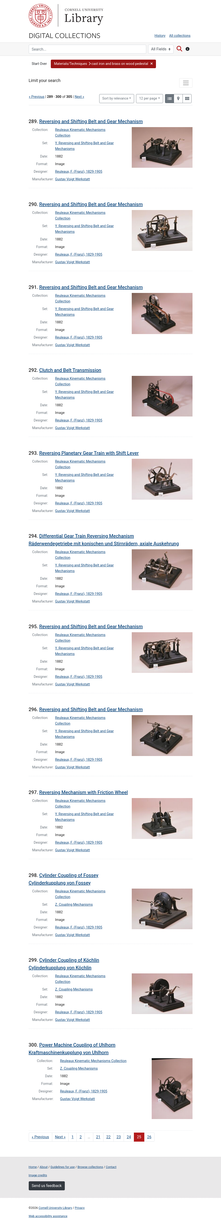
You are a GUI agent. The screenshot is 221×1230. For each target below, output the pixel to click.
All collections (180, 36)
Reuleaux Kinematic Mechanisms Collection (93, 1061)
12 (148, 98)
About (44, 1167)
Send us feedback (47, 1185)
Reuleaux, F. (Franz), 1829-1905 (78, 172)
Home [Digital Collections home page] (33, 1167)
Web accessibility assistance (48, 1216)
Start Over (39, 64)
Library (83, 16)
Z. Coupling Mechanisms (74, 905)
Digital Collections (64, 35)
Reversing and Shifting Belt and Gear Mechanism (91, 121)
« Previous (37, 97)
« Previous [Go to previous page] (40, 1137)
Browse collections (90, 1167)
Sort (115, 98)
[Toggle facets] (186, 83)
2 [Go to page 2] (81, 1137)
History (160, 36)
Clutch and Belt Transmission (70, 370)
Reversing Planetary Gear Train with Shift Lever (89, 453)
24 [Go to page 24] (129, 1137)
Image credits (38, 1175)
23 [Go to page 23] (119, 1137)
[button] (103, 64)
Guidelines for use (62, 1167)
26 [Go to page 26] (149, 1137)
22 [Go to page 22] (108, 1137)
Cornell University (40, 16)
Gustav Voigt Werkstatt (72, 179)
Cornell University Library (55, 1208)
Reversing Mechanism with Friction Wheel (83, 792)
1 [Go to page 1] (72, 1137)
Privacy (80, 1208)
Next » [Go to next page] (60, 1137)
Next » (79, 97)
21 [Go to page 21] (98, 1137)
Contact (111, 1167)
